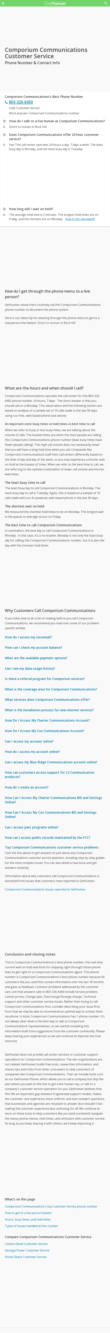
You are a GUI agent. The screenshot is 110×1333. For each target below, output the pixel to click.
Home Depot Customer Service (26, 1257)
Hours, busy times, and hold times (28, 1219)
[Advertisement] (55, 178)
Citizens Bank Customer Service (26, 1244)
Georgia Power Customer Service (27, 1250)
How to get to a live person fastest (28, 1213)
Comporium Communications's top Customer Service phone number (51, 1206)
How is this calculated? (80, 219)
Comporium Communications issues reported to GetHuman (45, 889)
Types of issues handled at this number (31, 1226)
